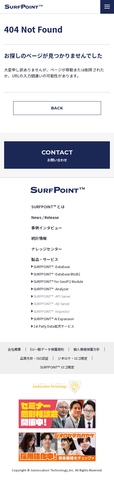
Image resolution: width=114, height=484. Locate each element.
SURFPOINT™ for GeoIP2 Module (58, 281)
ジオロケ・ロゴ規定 (72, 358)
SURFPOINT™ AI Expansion (54, 318)
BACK (57, 108)
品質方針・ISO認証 (34, 358)
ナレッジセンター (46, 249)
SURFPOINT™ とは (48, 206)
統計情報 (39, 238)
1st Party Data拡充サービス (54, 326)
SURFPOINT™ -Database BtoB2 (57, 274)
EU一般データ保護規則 (47, 349)
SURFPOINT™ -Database (52, 266)
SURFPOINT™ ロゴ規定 (57, 367)
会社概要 (14, 349)
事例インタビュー (46, 227)
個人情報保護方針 (86, 349)
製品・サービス (44, 259)
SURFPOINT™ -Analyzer (51, 288)
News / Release (45, 217)
